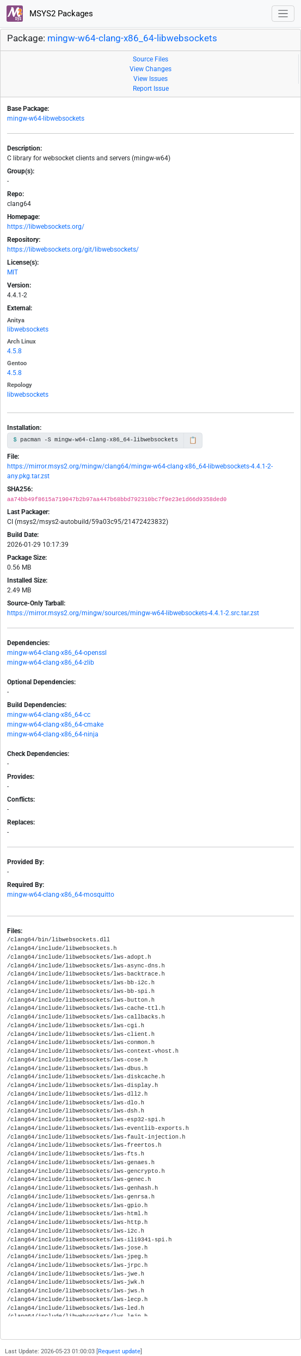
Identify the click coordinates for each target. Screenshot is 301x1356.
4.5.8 (14, 351)
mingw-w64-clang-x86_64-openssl (57, 653)
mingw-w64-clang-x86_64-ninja (53, 734)
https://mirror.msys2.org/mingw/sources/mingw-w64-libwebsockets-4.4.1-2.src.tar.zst (133, 613)
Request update (119, 1351)
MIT (12, 272)
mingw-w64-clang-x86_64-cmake (55, 724)
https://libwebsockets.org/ (45, 226)
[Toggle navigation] (283, 13)
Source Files (150, 59)
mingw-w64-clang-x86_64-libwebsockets (132, 38)
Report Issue (151, 88)
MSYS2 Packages (50, 13)
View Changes (150, 69)
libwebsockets (27, 329)
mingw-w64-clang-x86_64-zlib (50, 662)
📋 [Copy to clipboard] (193, 440)
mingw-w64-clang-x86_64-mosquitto (60, 894)
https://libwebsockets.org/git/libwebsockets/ (73, 249)
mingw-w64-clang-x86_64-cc (48, 714)
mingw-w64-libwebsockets (45, 118)
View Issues (150, 79)
